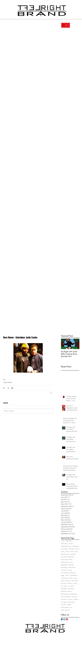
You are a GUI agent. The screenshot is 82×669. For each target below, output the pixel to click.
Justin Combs (7, 382)
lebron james (74, 596)
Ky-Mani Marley (65, 562)
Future (76, 551)
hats (62, 586)
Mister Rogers (64, 567)
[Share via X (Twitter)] (8, 388)
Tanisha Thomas (73, 575)
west (71, 607)
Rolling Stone (73, 572)
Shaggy (62, 575)
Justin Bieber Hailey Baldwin (67, 557)
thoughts (69, 604)
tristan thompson (65, 607)
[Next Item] (76, 344)
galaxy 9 (76, 583)
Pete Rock (63, 570)
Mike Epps (71, 565)
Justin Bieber (73, 554)
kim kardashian (73, 594)
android (63, 580)
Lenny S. (71, 562)
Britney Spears (64, 543)
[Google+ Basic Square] (67, 619)
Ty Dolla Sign (64, 578)
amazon (75, 578)
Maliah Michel (64, 565)
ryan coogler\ (64, 602)
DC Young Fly (64, 549)
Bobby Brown (69, 541)
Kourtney (70, 559)
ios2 (69, 586)
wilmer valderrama (65, 610)
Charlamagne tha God (66, 546)
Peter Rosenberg (65, 572)
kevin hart (69, 591)
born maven (63, 583)
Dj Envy (67, 551)
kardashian (63, 591)
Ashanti (63, 541)
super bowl (63, 604)
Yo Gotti (70, 578)
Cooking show (75, 546)
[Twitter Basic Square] (64, 619)
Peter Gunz (69, 570)
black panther (75, 580)
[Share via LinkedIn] (12, 388)
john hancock (71, 588)
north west (76, 599)
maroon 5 (70, 599)
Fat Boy (72, 551)
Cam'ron (71, 543)
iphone (72, 586)
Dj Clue (63, 551)
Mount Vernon (72, 567)
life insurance (64, 599)
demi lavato (70, 583)
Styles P (67, 575)
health (65, 586)
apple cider (68, 580)
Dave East (77, 549)
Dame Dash (71, 549)
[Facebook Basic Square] (62, 619)
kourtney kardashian (65, 596)
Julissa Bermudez (65, 554)
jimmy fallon (64, 588)
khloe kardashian (65, 594)
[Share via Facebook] (4, 388)
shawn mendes (71, 602)
